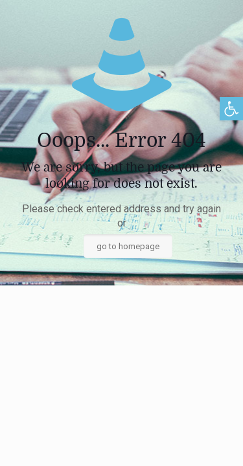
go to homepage (128, 246)
